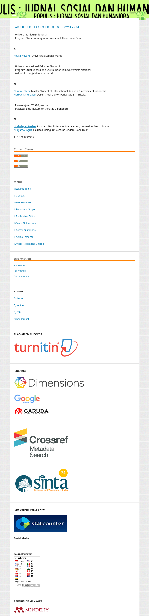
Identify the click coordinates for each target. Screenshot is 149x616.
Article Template (23, 237)
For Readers (20, 265)
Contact (19, 195)
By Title (18, 312)
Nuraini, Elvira (22, 91)
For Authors (20, 270)
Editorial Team (22, 188)
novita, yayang (22, 55)
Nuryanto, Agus (23, 130)
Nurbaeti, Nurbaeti (25, 94)
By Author (19, 305)
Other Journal (21, 319)
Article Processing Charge (29, 243)
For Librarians (21, 276)
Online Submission (25, 223)
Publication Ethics (24, 216)
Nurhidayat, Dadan (25, 126)
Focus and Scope (24, 209)
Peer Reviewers (23, 202)
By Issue (18, 298)
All (77, 27)
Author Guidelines (24, 230)
